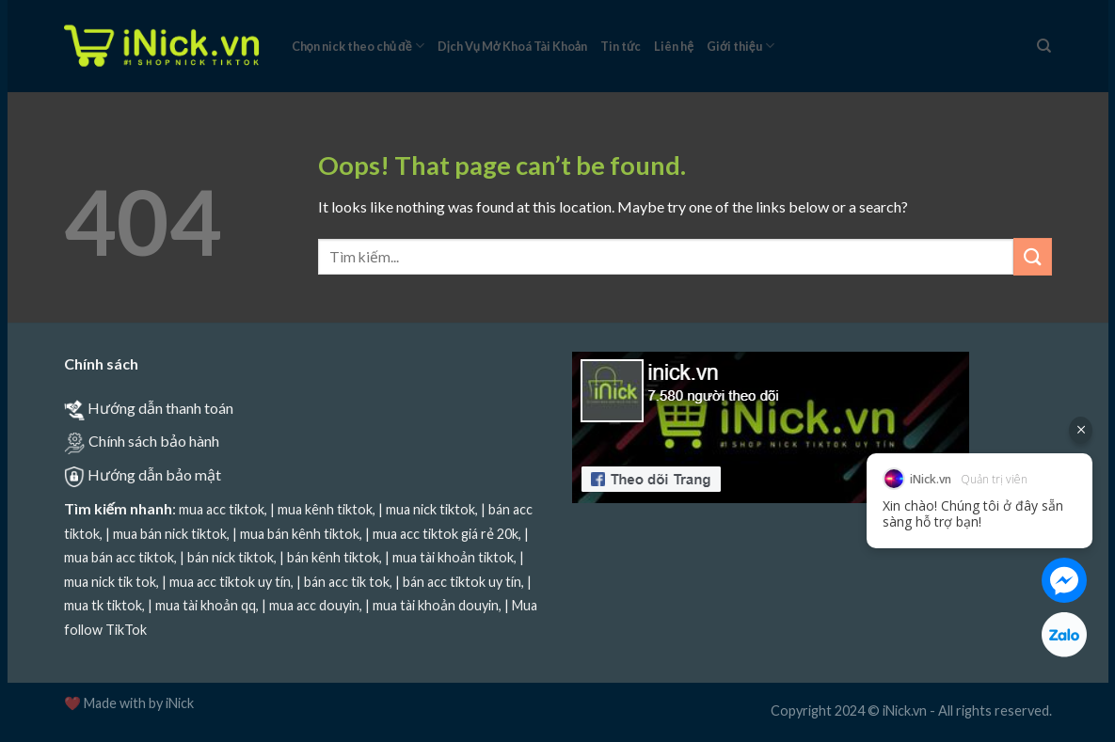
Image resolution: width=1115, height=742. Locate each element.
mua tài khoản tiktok (453, 557)
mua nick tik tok (110, 582)
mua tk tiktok (103, 605)
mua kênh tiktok (325, 509)
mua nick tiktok (430, 509)
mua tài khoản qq (205, 605)
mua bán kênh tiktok (299, 534)
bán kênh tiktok (333, 557)
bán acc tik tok (347, 582)
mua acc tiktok (221, 509)
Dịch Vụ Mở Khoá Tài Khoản (512, 46)
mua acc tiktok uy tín (230, 582)
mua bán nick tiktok (170, 534)
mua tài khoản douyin (436, 605)
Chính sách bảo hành (153, 441)
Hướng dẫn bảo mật (154, 474)
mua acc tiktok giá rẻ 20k (445, 534)
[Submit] (1032, 256)
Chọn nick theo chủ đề (358, 46)
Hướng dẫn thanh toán (160, 408)
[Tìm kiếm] (1044, 46)
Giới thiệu (740, 46)
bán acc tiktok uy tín (462, 582)
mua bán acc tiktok (119, 557)
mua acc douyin (314, 605)
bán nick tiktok (230, 557)
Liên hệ (673, 46)
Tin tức (620, 46)
